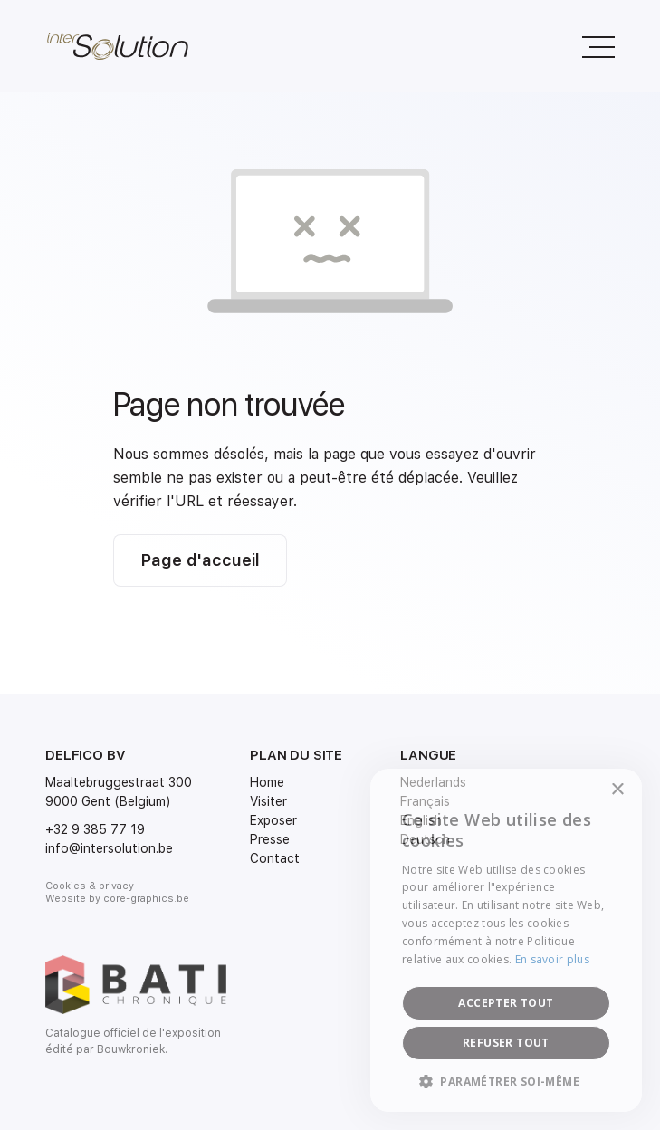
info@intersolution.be (109, 848)
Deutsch (425, 839)
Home (267, 782)
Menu (590, 37)
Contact (275, 858)
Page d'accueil (200, 560)
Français (425, 801)
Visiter (268, 801)
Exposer (273, 820)
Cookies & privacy (89, 886)
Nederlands (433, 782)
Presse (270, 839)
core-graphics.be (146, 899)
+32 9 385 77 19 (95, 829)
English (421, 820)
